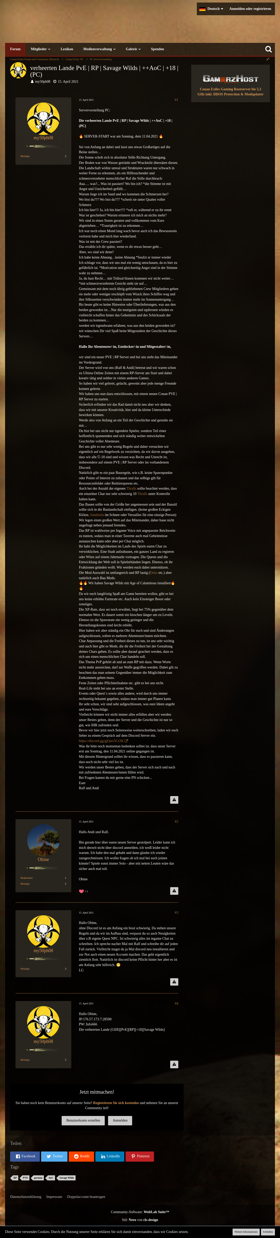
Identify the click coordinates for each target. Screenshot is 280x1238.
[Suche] (268, 49)
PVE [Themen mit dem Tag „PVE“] (25, 1177)
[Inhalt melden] (174, 800)
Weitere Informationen (246, 1231)
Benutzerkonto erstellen (83, 1120)
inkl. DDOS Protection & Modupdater (234, 94)
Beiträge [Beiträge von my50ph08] (25, 156)
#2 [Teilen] (176, 821)
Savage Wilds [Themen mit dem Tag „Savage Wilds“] (67, 1177)
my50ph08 (42, 81)
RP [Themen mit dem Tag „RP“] (15, 1177)
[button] (211, 9)
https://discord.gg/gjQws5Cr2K (101, 741)
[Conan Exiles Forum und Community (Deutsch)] (85, 26)
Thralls (131, 488)
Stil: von (140, 1220)
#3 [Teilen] (176, 913)
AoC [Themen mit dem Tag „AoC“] (50, 1177)
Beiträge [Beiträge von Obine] (25, 883)
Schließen (268, 1231)
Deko (154, 573)
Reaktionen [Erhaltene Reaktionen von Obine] (26, 877)
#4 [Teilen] (176, 1003)
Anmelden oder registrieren (250, 9)
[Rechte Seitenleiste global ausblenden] (268, 59)
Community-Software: (140, 1212)
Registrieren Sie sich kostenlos (116, 1103)
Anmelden (120, 1120)
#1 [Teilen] (176, 100)
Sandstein (97, 515)
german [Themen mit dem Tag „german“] (38, 1177)
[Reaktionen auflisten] (84, 891)
